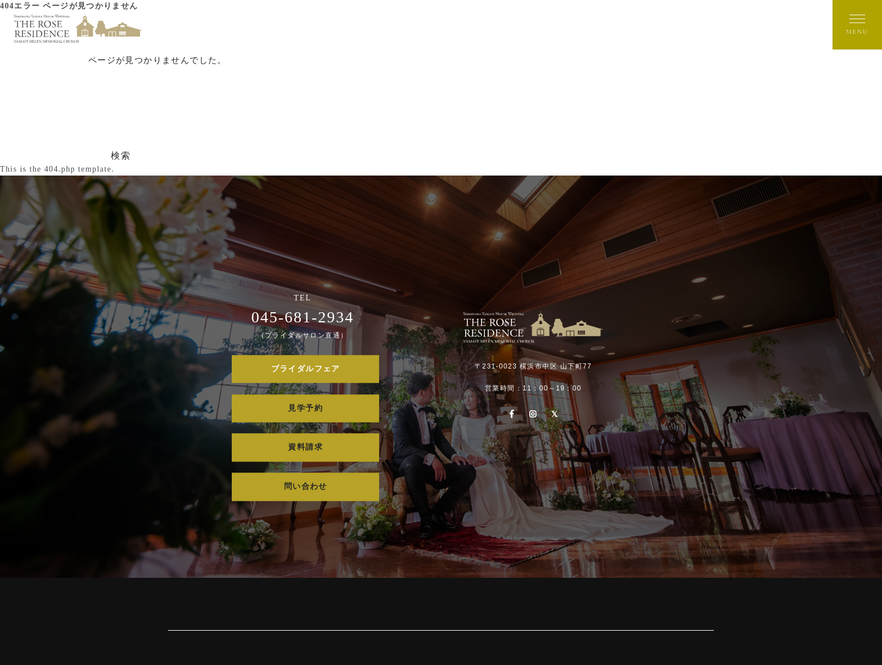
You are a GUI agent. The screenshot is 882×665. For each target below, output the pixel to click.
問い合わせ (305, 487)
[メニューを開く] (857, 25)
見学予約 (305, 408)
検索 (120, 155)
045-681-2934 (302, 317)
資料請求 (305, 447)
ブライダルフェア (305, 369)
